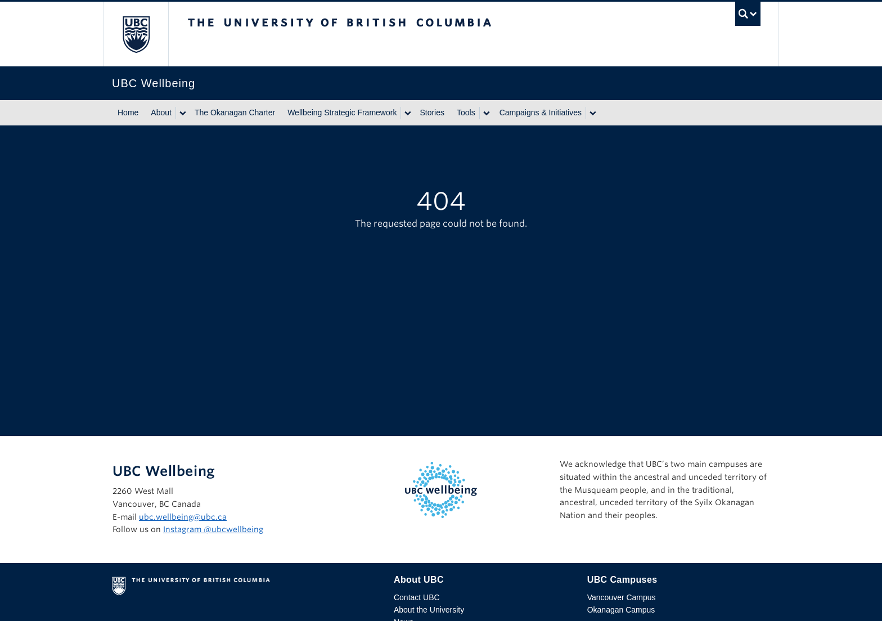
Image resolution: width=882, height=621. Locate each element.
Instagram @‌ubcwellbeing (213, 529)
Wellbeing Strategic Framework (342, 112)
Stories (432, 112)
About (161, 112)
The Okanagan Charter (235, 112)
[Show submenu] (182, 113)
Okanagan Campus (621, 609)
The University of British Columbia (136, 34)
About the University (429, 609)
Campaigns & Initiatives (541, 112)
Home (128, 112)
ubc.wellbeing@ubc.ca (183, 516)
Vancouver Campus (621, 597)
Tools (466, 112)
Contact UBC (417, 597)
